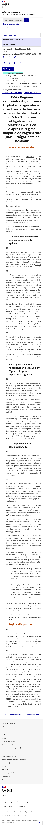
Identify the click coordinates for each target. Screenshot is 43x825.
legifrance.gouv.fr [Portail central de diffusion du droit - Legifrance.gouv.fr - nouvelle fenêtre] (8, 806)
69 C (11, 359)
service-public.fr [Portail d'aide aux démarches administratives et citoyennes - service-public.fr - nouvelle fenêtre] (20, 802)
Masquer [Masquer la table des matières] (9, 69)
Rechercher (26, 20)
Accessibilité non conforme (10, 812)
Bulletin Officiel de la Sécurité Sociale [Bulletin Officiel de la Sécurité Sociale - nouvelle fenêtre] (13, 760)
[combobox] (13, 20)
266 (37, 455)
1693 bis (13, 646)
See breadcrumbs (7, 28)
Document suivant (31, 92)
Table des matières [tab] (9, 35)
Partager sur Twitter (10, 63)
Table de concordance (8, 741)
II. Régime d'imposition (12, 89)
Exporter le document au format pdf (4, 57)
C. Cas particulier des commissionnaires (21, 86)
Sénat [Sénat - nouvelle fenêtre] (3, 779)
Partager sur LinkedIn (15, 63)
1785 (22, 646)
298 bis (29, 156)
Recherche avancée (11, 24)
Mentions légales (25, 812)
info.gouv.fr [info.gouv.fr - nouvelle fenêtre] (6, 802)
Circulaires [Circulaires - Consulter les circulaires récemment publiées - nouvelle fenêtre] (5, 763)
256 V (29, 455)
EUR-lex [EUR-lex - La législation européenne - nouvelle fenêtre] (4, 769)
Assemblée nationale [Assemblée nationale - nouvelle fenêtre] (8, 756)
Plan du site (34, 812)
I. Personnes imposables (13, 73)
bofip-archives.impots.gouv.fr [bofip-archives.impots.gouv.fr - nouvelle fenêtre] (10, 748)
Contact (4, 730)
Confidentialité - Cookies (9, 816)
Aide (3, 727)
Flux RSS (4, 738)
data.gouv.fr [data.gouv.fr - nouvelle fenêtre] (23, 806)
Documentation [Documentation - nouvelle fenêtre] (6, 745)
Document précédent (13, 92)
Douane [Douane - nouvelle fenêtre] (4, 766)
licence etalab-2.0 (7, 822)
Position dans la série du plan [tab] (13, 40)
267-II (11, 564)
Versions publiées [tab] (9, 44)
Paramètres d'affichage (27, 816)
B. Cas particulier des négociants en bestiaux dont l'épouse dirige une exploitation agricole (23, 82)
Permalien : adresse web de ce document (15, 57)
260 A (33, 314)
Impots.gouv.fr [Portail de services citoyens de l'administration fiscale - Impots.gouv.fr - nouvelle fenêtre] (6, 776)
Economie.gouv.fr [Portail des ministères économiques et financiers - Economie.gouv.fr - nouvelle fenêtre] (7, 773)
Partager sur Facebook (4, 63)
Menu (40, 3)
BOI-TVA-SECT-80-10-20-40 (29, 267)
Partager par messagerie (21, 63)
